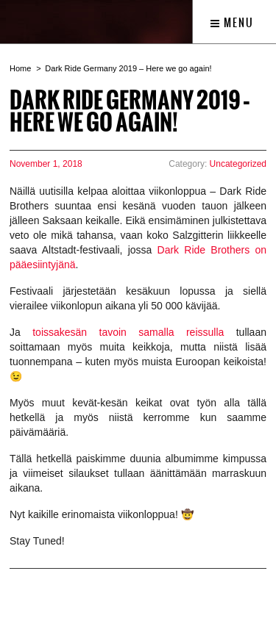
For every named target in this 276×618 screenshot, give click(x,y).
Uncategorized (238, 164)
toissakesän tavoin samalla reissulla (128, 332)
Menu (232, 23)
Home (20, 68)
